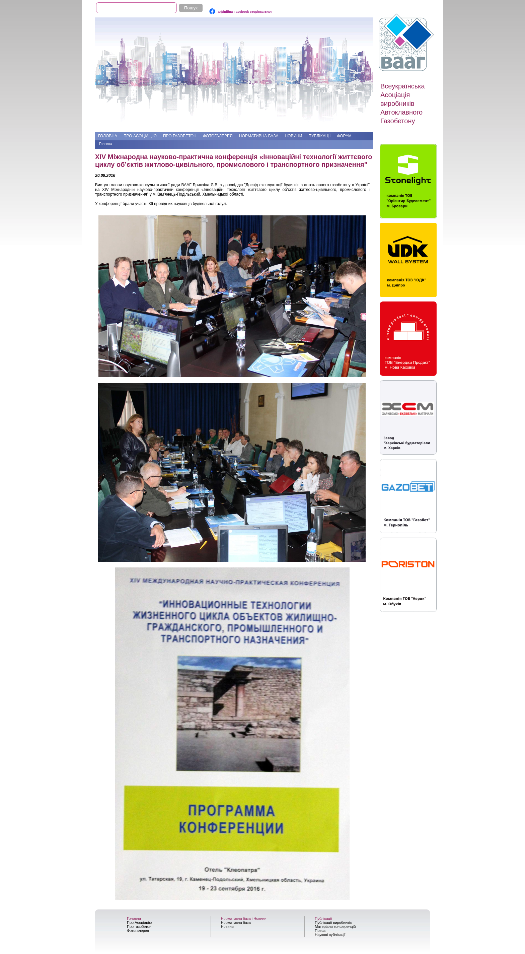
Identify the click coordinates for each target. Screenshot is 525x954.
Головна (107, 136)
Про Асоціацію (140, 136)
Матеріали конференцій (335, 927)
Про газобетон (180, 136)
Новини (293, 136)
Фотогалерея (218, 136)
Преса (320, 931)
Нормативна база (259, 136)
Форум (344, 136)
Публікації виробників (333, 923)
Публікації (319, 136)
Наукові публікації (330, 935)
